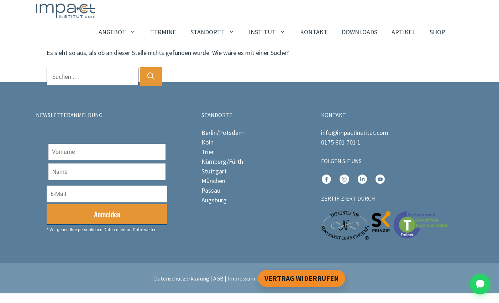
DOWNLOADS (359, 32)
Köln (207, 142)
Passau (210, 190)
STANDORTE (216, 32)
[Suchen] (151, 76)
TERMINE (163, 32)
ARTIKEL (403, 32)
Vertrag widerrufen (301, 278)
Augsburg (214, 200)
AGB (218, 278)
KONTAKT (313, 32)
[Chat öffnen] (480, 284)
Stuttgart (214, 171)
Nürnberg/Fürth (222, 161)
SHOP (437, 32)
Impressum (241, 278)
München (213, 181)
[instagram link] (326, 179)
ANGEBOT (121, 32)
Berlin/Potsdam (222, 132)
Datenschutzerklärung (181, 278)
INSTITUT (271, 32)
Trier (207, 152)
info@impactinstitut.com (354, 132)
